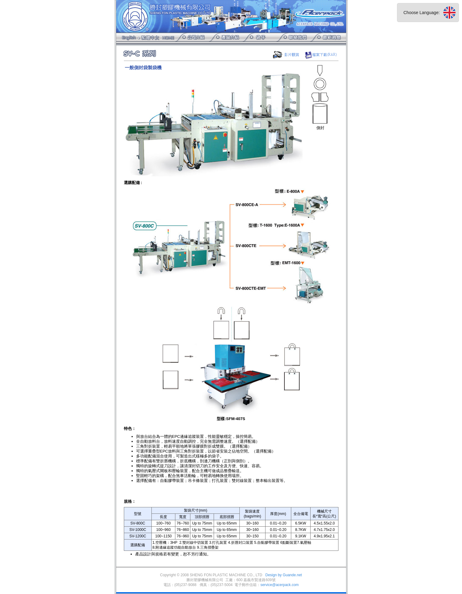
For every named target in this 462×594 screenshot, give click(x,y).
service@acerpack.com (279, 585)
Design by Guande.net (283, 575)
